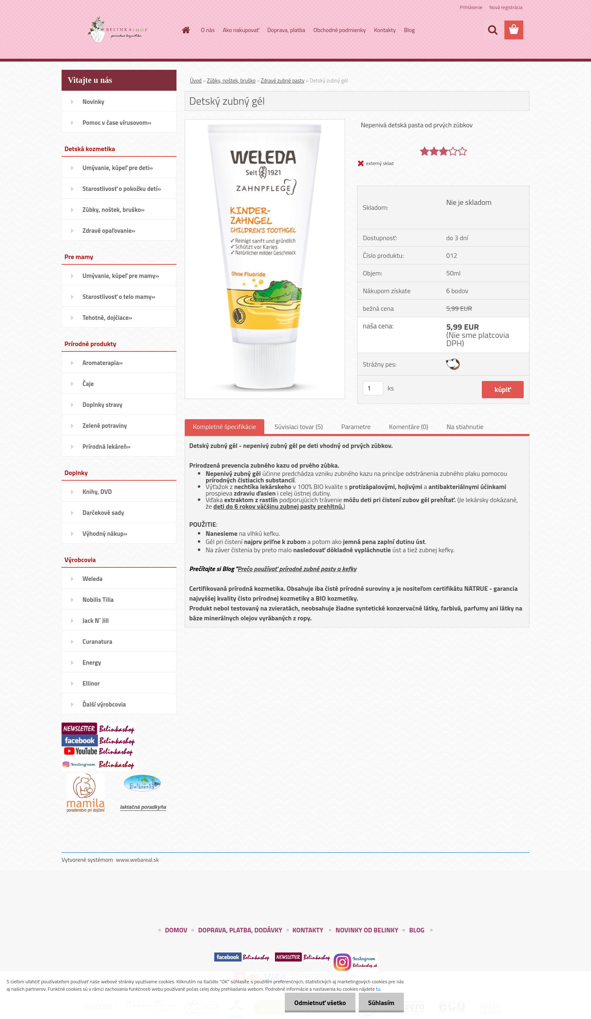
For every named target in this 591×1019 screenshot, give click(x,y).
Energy (91, 662)
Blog (409, 29)
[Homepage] (185, 30)
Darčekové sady (103, 512)
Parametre (355, 426)
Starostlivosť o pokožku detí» (121, 188)
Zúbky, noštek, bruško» (113, 209)
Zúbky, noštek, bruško (231, 80)
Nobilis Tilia (98, 599)
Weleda (92, 578)
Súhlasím (380, 1003)
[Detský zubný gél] (265, 123)
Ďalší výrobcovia (104, 704)
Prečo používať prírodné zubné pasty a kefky (297, 569)
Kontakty (385, 29)
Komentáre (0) (408, 426)
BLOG (416, 930)
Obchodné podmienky (340, 29)
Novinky (93, 101)
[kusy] (373, 388)
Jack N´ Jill (95, 620)
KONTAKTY (307, 930)
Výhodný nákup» (104, 533)
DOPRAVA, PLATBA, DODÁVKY (240, 930)
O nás (208, 29)
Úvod (196, 80)
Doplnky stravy (102, 404)
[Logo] (118, 30)
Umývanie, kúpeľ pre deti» (117, 167)
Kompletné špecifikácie (224, 426)
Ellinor (91, 683)
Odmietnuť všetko (318, 1003)
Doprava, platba (286, 29)
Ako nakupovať (241, 29)
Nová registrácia (505, 7)
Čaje (88, 383)
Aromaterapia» (102, 362)
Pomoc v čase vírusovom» (116, 122)
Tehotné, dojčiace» (107, 317)
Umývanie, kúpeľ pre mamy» (120, 275)
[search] (492, 30)
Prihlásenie (471, 7)
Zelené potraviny (104, 425)
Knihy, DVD (97, 491)
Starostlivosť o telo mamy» (118, 296)
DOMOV (176, 930)
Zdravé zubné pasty (283, 80)
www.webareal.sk (137, 859)
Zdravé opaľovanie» (108, 230)
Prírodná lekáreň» (106, 446)
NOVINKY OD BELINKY (367, 930)
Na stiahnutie (465, 426)
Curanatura (97, 641)
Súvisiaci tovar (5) (299, 426)
